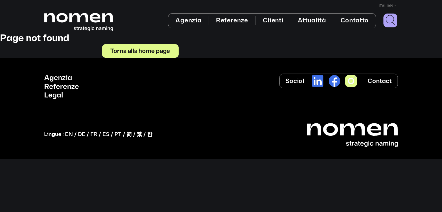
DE (81, 134)
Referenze (232, 20)
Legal (53, 95)
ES (105, 134)
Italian (386, 6)
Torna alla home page (140, 50)
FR (93, 134)
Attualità (312, 20)
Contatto (354, 20)
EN (69, 134)
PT (118, 134)
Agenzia (188, 20)
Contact (380, 81)
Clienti (273, 20)
